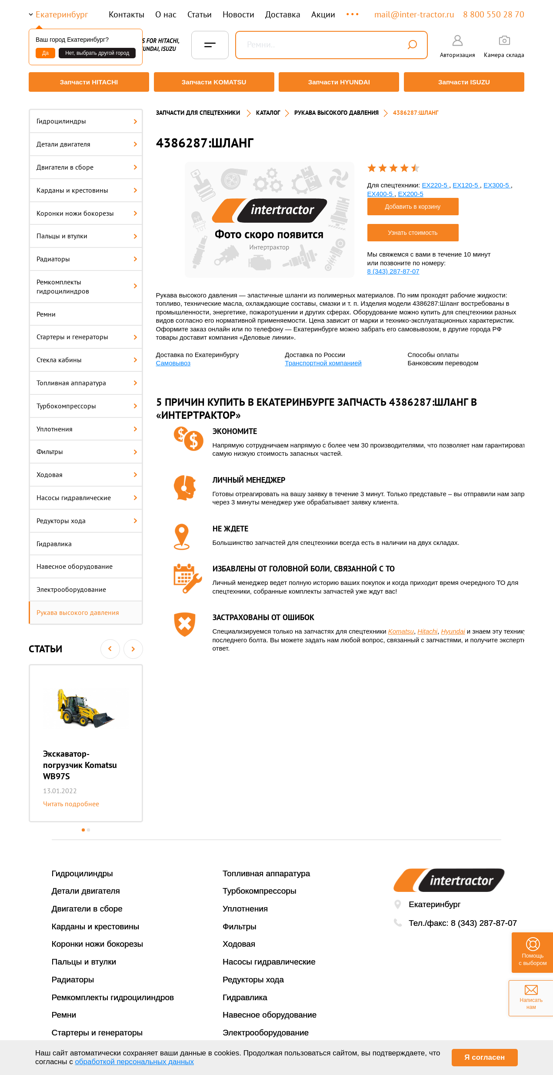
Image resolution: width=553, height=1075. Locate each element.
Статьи (199, 14)
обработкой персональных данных (134, 1062)
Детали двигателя (87, 140)
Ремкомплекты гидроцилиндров (87, 282)
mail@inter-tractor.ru (414, 14)
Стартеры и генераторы (87, 332)
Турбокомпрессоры (87, 401)
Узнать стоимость (412, 228)
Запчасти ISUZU (465, 82)
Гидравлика (54, 539)
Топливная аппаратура (87, 378)
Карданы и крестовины (87, 185)
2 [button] (88, 825)
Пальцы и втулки (87, 231)
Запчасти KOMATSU (213, 82)
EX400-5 (381, 189)
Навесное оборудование (75, 562)
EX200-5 (410, 189)
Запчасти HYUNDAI (339, 82)
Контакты (126, 14)
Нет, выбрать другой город (97, 53)
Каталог (268, 109)
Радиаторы (87, 254)
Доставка (282, 14)
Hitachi (427, 627)
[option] (86, 739)
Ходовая (87, 470)
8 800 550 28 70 (493, 14)
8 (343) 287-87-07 (393, 267)
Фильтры (87, 447)
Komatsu (401, 627)
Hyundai (453, 627)
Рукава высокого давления (78, 608)
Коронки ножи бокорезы (87, 208)
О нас (166, 14)
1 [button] (83, 825)
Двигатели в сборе (87, 163)
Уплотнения (87, 424)
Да (45, 53)
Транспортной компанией (323, 359)
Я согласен (484, 1057)
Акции (323, 14)
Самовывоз (173, 359)
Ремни (46, 309)
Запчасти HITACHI (87, 82)
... (353, 10)
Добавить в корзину (413, 202)
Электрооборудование (71, 585)
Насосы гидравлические (87, 493)
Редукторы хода (87, 516)
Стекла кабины (87, 355)
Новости (238, 14)
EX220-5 (435, 181)
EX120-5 (466, 181)
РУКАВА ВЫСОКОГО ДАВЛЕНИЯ (336, 109)
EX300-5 (497, 181)
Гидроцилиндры (87, 117)
